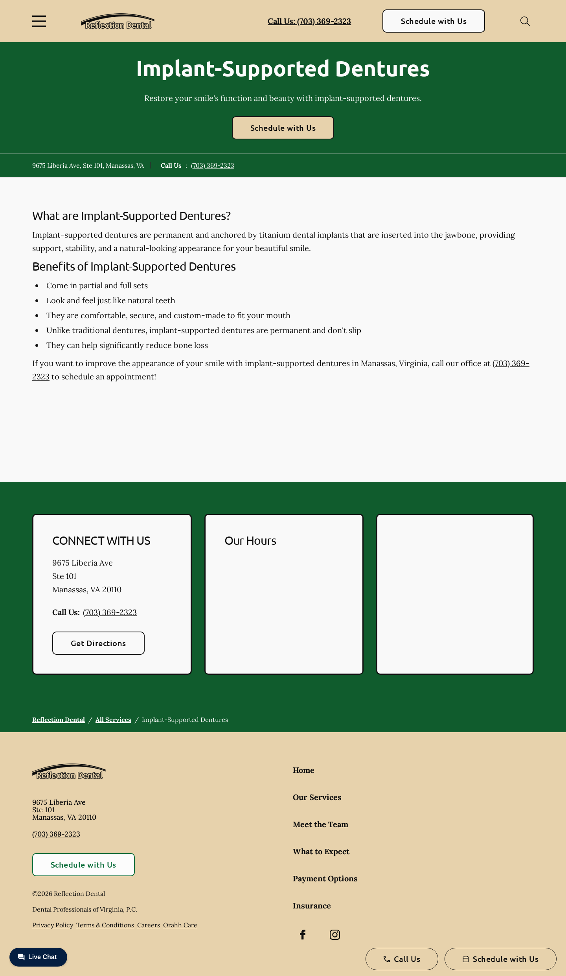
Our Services (317, 797)
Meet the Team (320, 824)
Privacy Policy (52, 925)
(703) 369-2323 (212, 165)
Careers (148, 925)
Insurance (312, 905)
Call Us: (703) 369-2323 (309, 21)
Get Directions (98, 643)
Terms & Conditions (105, 925)
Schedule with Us (434, 21)
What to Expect (321, 851)
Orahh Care (180, 925)
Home (303, 770)
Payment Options (325, 878)
